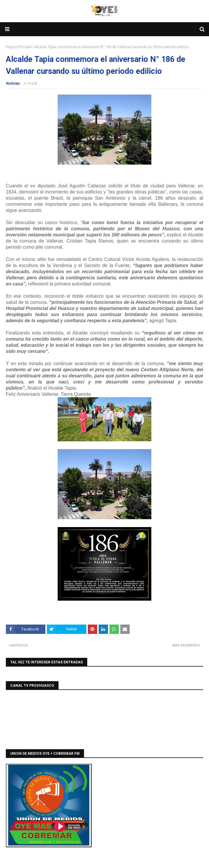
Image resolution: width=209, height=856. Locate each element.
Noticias (13, 83)
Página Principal (19, 47)
